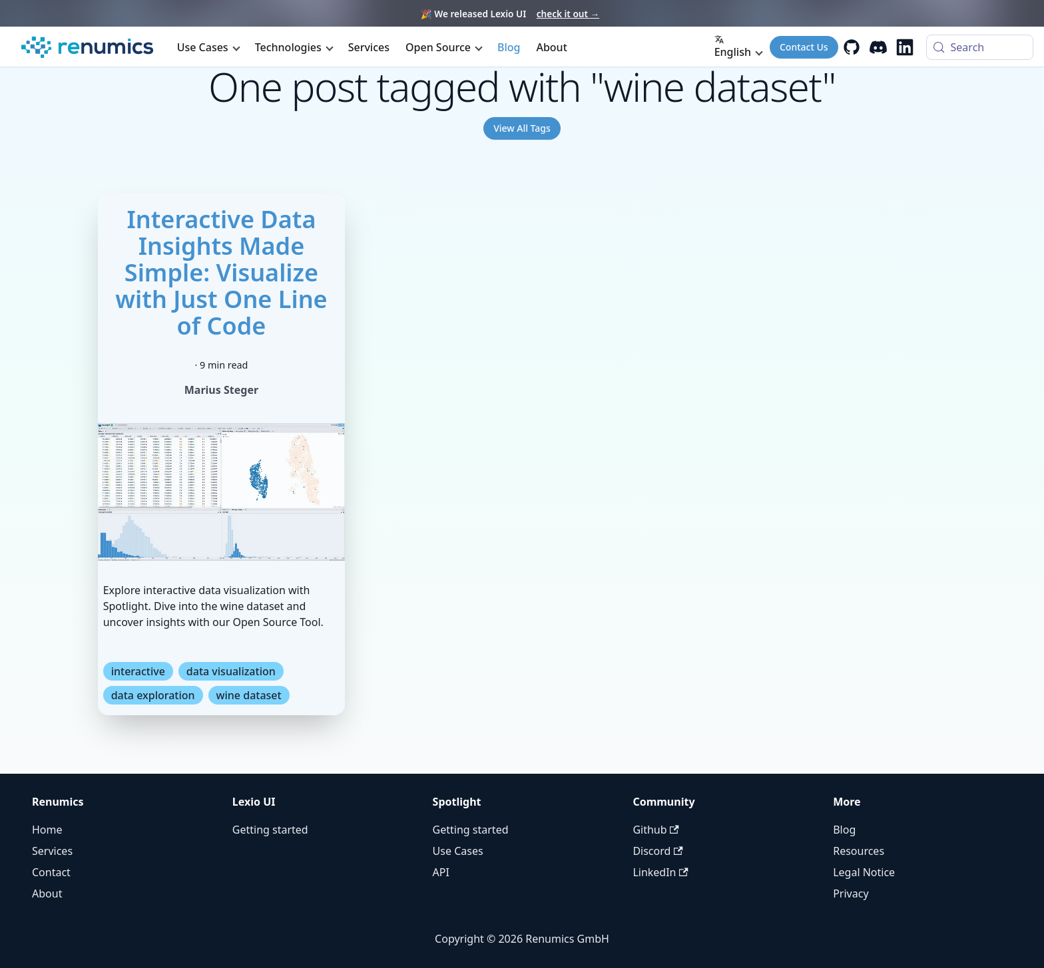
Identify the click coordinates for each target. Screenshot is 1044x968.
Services (369, 47)
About (551, 47)
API (441, 872)
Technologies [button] (288, 47)
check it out (568, 13)
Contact (51, 872)
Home (47, 829)
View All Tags (522, 128)
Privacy (850, 893)
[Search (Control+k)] (979, 47)
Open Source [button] (438, 47)
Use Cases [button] (202, 47)
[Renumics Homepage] (87, 47)
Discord (657, 851)
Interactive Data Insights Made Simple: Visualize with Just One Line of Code (221, 272)
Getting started (270, 829)
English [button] (732, 47)
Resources (858, 851)
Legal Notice (864, 872)
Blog (508, 47)
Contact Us (804, 47)
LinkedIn (660, 872)
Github (655, 829)
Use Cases (458, 851)
